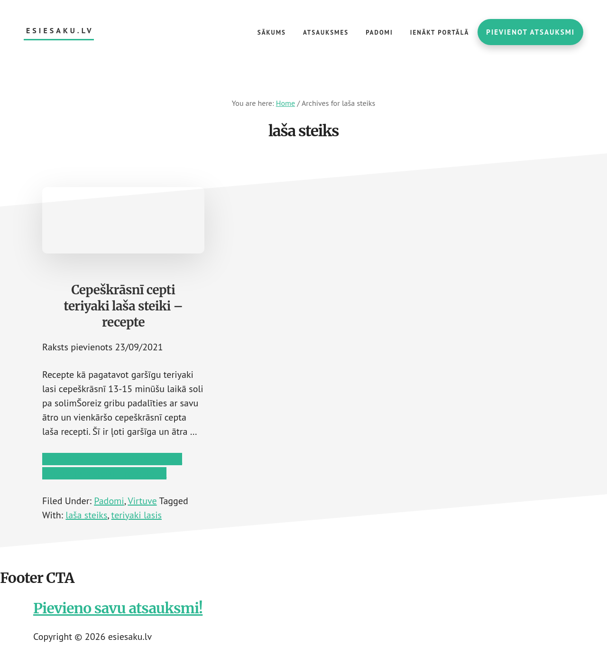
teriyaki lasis (136, 515)
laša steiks (86, 515)
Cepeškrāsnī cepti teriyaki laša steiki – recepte (123, 306)
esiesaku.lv (60, 30)
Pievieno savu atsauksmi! (117, 608)
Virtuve (142, 501)
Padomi (109, 501)
